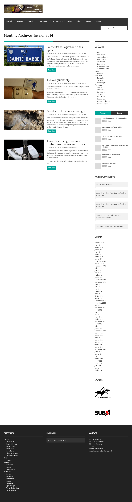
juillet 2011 (98, 326)
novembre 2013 (100, 303)
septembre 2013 (100, 308)
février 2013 (99, 319)
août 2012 (98, 324)
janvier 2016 (99, 259)
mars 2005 (98, 338)
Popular (103, 113)
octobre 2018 (99, 243)
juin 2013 (98, 312)
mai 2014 (98, 289)
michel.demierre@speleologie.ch (67, 53)
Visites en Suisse (103, 69)
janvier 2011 (99, 329)
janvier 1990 (99, 368)
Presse (88, 21)
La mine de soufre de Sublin (112, 127)
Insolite (99, 73)
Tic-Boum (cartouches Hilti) (112, 136)
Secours (100, 80)
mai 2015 (98, 273)
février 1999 (99, 359)
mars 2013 (98, 317)
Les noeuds (101, 92)
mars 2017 (98, 252)
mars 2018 (98, 245)
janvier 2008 (99, 333)
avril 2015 (98, 275)
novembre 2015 (100, 261)
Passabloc (108, 184)
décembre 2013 (100, 301)
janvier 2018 (99, 250)
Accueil (9, 21)
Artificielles (101, 55)
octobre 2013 (99, 305)
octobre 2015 (99, 264)
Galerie (69, 21)
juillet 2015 (98, 268)
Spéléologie (101, 83)
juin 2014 (98, 287)
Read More (51, 70)
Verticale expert (102, 104)
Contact (99, 21)
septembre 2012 (100, 322)
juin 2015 (98, 271)
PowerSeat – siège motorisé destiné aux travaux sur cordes (66, 143)
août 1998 (98, 361)
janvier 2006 (99, 336)
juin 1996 (98, 366)
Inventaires (101, 64)
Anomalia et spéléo (109, 164)
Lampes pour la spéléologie (113, 226)
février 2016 (99, 257)
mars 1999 (98, 356)
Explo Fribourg (102, 57)
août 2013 (98, 310)
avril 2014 (98, 291)
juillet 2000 (98, 352)
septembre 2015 (100, 266)
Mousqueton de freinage (111, 155)
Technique (43, 22)
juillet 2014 (98, 285)
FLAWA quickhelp (58, 80)
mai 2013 (98, 315)
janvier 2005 (99, 340)
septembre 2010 (100, 331)
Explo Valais (101, 60)
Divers (97, 71)
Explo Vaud (101, 62)
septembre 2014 (100, 282)
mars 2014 (98, 294)
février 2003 (99, 345)
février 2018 (99, 247)
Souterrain (101, 97)
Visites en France (103, 67)
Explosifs (100, 78)
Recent (119, 113)
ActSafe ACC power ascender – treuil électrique (115, 146)
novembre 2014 (100, 280)
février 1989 (99, 370)
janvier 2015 (99, 278)
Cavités (30, 22)
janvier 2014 (99, 298)
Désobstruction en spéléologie (66, 111)
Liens (79, 21)
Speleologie (101, 99)
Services (20, 21)
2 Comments (82, 83)
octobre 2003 (99, 343)
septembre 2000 (100, 349)
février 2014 (99, 296)
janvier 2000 (99, 354)
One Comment (82, 53)
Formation (57, 22)
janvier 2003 (99, 347)
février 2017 (99, 254)
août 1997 (98, 363)
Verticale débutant (103, 101)
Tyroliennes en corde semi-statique (114, 118)
